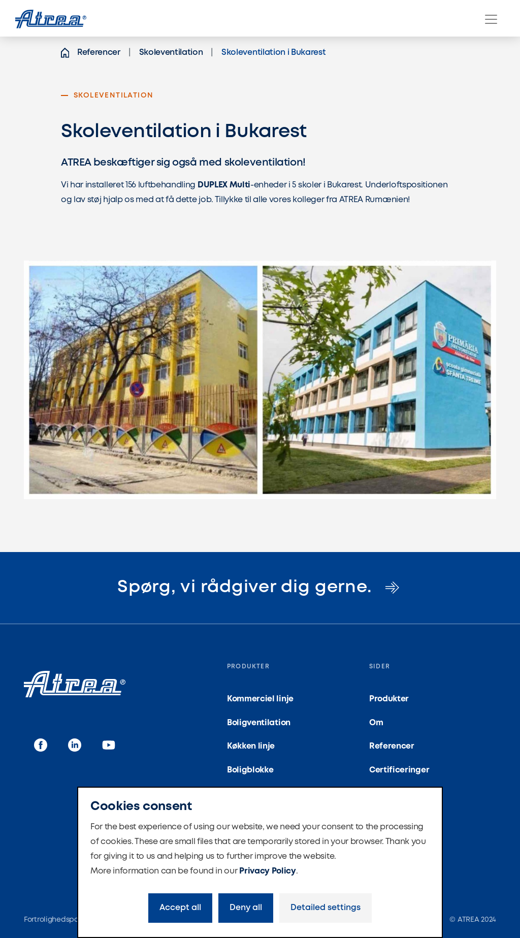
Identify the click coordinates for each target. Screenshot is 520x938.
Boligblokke (250, 770)
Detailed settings (325, 908)
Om (376, 723)
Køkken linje (251, 746)
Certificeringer (399, 770)
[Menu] (491, 19)
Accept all (180, 908)
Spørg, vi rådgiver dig (259, 587)
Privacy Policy (267, 871)
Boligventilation (258, 723)
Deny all (246, 908)
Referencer (391, 746)
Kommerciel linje (260, 699)
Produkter (389, 699)
